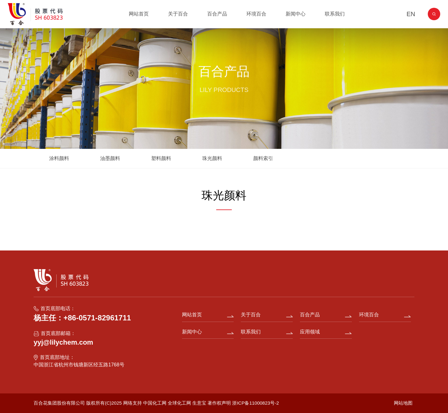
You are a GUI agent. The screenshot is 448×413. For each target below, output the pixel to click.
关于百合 (178, 13)
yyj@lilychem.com (63, 342)
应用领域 (310, 331)
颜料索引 (263, 158)
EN (411, 13)
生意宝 (199, 403)
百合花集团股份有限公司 (59, 403)
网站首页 (139, 13)
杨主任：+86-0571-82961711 (82, 318)
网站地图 (403, 403)
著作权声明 (220, 403)
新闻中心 (296, 13)
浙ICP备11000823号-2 (255, 403)
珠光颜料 (212, 158)
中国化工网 (154, 403)
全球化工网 (179, 403)
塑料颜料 (161, 158)
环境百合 (256, 13)
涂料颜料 (59, 158)
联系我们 (335, 13)
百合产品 (217, 13)
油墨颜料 (110, 158)
